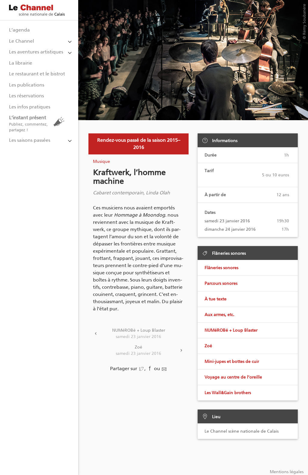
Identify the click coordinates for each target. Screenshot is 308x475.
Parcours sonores (221, 283)
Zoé (138, 351)
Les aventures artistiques (36, 52)
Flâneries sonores (221, 267)
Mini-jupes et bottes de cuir (232, 361)
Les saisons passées (29, 140)
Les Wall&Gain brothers (228, 392)
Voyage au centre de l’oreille (233, 377)
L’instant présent (38, 123)
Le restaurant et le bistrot (37, 74)
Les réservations (26, 96)
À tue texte (215, 299)
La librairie (20, 63)
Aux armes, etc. (219, 314)
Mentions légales (286, 471)
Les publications (26, 85)
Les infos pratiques (29, 107)
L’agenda (19, 30)
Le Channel (21, 41)
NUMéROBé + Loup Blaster (138, 334)
